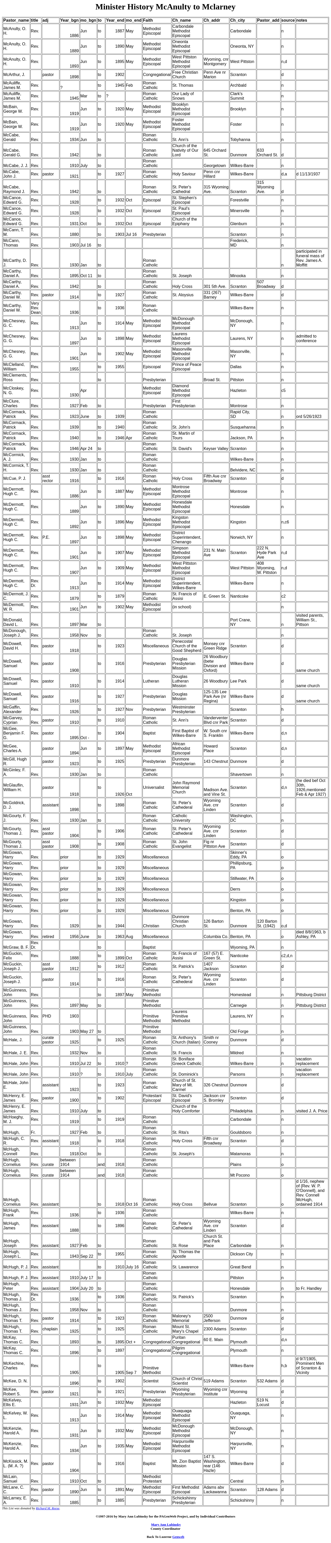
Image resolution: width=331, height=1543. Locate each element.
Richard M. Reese (48, 1508)
